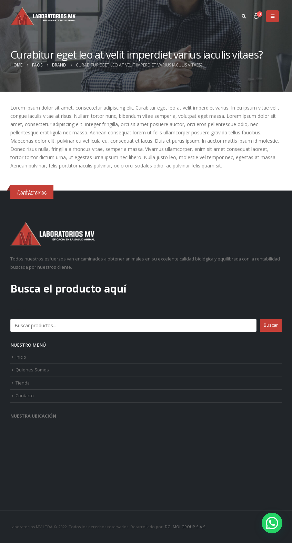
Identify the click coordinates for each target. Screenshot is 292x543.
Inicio (21, 357)
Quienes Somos (32, 370)
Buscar (18, 311)
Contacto (25, 396)
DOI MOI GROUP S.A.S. (186, 526)
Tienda (23, 383)
